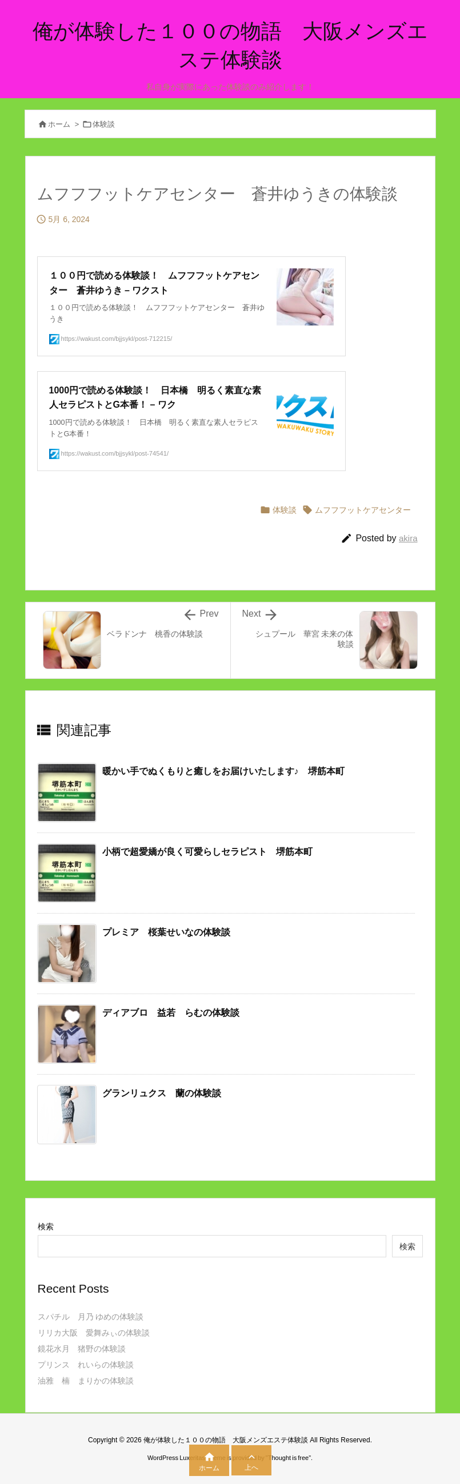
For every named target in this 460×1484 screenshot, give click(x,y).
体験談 (104, 124)
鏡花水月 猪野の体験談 (82, 1348)
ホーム (59, 124)
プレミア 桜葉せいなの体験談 (166, 932)
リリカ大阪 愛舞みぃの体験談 (94, 1332)
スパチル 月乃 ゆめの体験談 (91, 1316)
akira (408, 538)
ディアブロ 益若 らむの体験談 (170, 1013)
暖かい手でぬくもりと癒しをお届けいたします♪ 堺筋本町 (223, 771)
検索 (46, 1226)
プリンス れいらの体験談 (86, 1364)
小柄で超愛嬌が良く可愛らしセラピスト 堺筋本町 (207, 851)
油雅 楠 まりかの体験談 (86, 1380)
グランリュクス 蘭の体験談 (161, 1093)
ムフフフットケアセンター (363, 509)
